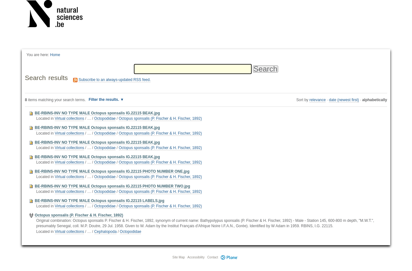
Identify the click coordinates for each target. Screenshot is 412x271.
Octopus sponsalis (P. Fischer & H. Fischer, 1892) (160, 118)
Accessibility (195, 257)
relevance (317, 100)
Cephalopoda (105, 231)
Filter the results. (104, 99)
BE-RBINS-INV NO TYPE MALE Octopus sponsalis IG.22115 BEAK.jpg (97, 113)
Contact (212, 257)
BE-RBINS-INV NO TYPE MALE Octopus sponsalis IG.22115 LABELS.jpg (99, 201)
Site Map (178, 257)
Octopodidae (105, 118)
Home (55, 55)
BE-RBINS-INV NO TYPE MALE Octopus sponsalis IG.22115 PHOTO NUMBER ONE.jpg (112, 171)
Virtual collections (69, 118)
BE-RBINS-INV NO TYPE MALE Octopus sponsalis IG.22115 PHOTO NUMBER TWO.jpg (112, 186)
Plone (229, 257)
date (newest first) (344, 100)
